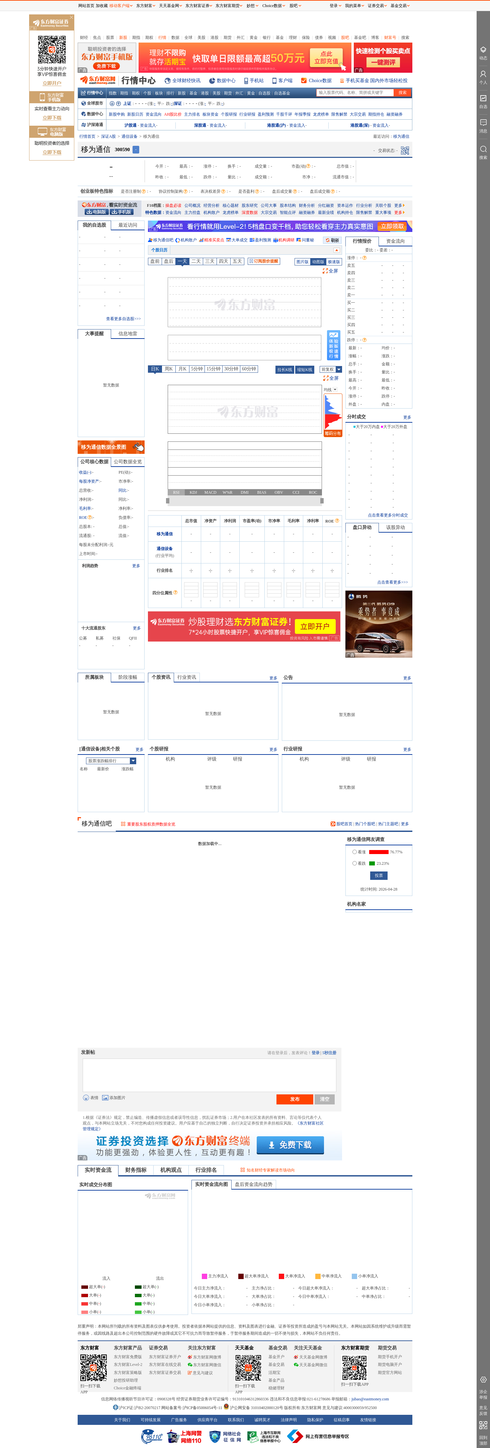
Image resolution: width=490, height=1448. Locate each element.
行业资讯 (186, 677)
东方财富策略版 (128, 1372)
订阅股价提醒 (264, 261)
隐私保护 (315, 1419)
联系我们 (236, 1419)
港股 (215, 37)
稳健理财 (276, 1388)
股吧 (345, 37)
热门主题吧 (388, 824)
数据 (175, 37)
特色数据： (155, 212)
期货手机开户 (390, 1356)
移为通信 (165, 534)
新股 (123, 37)
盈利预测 (266, 114)
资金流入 (148, 125)
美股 (201, 37)
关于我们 (122, 1419)
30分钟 (231, 368)
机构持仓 (345, 212)
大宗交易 (358, 114)
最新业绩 (326, 212)
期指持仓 (376, 114)
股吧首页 (341, 824)
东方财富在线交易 (165, 1364)
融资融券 (395, 114)
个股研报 (229, 114)
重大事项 (383, 212)
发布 (295, 1099)
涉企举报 (483, 1394)
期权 (149, 37)
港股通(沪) (276, 125)
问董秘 (308, 240)
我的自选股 (94, 225)
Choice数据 (320, 80)
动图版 (318, 261)
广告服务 (179, 1419)
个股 (147, 93)
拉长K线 (285, 369)
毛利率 (85, 508)
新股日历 (135, 114)
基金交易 (276, 1364)
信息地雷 (127, 333)
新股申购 (117, 114)
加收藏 (102, 5)
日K (155, 368)
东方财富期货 (355, 1347)
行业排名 (206, 1170)
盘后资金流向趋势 (253, 1184)
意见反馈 (483, 1410)
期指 (136, 37)
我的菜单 (353, 5)
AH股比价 (173, 114)
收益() (85, 472)
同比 (122, 490)
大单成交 (240, 240)
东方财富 (89, 1347)
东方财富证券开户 (165, 1356)
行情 (162, 37)
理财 (293, 37)
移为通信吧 (163, 240)
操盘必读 (173, 205)
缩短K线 (304, 369)
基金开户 (276, 1356)
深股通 (200, 125)
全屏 (333, 271)
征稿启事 (342, 1419)
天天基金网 (169, 5)
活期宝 (274, 1372)
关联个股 (383, 205)
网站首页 (86, 5)
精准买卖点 (214, 240)
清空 (324, 1099)
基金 (280, 37)
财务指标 (136, 1170)
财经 (84, 37)
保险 (306, 37)
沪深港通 (92, 124)
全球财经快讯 (186, 80)
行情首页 (87, 136)
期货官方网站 (390, 1372)
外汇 (241, 37)
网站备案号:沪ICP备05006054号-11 (192, 1407)
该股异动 (395, 527)
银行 (267, 37)
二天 (196, 261)
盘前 (155, 261)
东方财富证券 (197, 5)
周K (169, 368)
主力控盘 (192, 212)
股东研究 (250, 205)
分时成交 (356, 416)
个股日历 (159, 250)
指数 (113, 93)
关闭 (71, 17)
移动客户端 (119, 5)
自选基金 (282, 93)
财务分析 (307, 205)
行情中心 (92, 92)
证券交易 (376, 5)
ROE (85, 517)
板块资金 (210, 114)
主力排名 (192, 114)
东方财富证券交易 (165, 1372)
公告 (288, 677)
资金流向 (154, 114)
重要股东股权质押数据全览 (151, 824)
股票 (110, 37)
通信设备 (129, 136)
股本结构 (288, 205)
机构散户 (211, 212)
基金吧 (360, 37)
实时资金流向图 (211, 1184)
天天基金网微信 (310, 1365)
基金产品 (276, 1380)
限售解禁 (339, 114)
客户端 (285, 80)
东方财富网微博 (204, 1357)
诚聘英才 (262, 1419)
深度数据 (250, 212)
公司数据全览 (128, 461)
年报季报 (303, 114)
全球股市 (92, 103)
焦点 (97, 37)
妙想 (251, 5)
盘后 (168, 261)
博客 (375, 37)
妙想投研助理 (126, 1380)
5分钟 (197, 368)
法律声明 (289, 1419)
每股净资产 (89, 481)
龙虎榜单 (321, 114)
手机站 (257, 80)
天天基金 (244, 1347)
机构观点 (171, 1170)
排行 (170, 93)
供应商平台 (207, 1419)
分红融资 (326, 205)
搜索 (405, 37)
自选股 (264, 93)
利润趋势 (90, 565)
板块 (159, 93)
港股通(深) (359, 125)
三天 (210, 261)
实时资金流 (98, 1170)
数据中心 (226, 80)
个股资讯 (161, 677)
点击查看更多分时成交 (388, 515)
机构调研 (286, 240)
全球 (188, 37)
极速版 (334, 261)
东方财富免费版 (128, 1356)
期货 (228, 37)
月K (182, 368)
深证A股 (108, 136)
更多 (399, 205)
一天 (182, 261)
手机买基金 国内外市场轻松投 (377, 80)
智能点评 (288, 212)
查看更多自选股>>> (123, 318)
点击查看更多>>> (392, 582)
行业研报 (247, 114)
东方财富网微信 (204, 1365)
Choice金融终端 (127, 1388)
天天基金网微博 (310, 1357)
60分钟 (249, 368)
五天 (237, 261)
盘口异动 (362, 527)
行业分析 (364, 205)
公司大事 (269, 205)
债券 (319, 37)
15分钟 (214, 368)
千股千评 (284, 114)
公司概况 (192, 205)
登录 (316, 1052)
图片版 (303, 261)
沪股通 (131, 125)
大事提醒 (94, 333)
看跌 (359, 863)
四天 (223, 261)
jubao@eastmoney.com (370, 1399)
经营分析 (211, 205)
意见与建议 (200, 1373)
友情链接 (368, 1419)
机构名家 (356, 904)
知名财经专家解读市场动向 (271, 1170)
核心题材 (231, 205)
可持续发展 (151, 1419)
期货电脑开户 (390, 1364)
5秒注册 (329, 1052)
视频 (332, 37)
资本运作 (345, 205)
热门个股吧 (365, 824)
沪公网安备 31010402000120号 (253, 1407)
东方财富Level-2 (128, 1364)
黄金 (254, 37)
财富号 (390, 37)
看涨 (359, 852)
